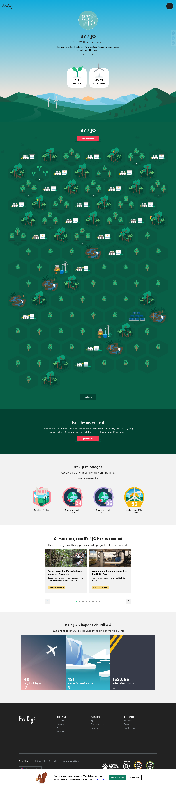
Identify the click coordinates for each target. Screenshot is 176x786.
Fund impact (88, 138)
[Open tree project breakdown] (77, 78)
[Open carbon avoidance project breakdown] (99, 78)
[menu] (169, 6)
